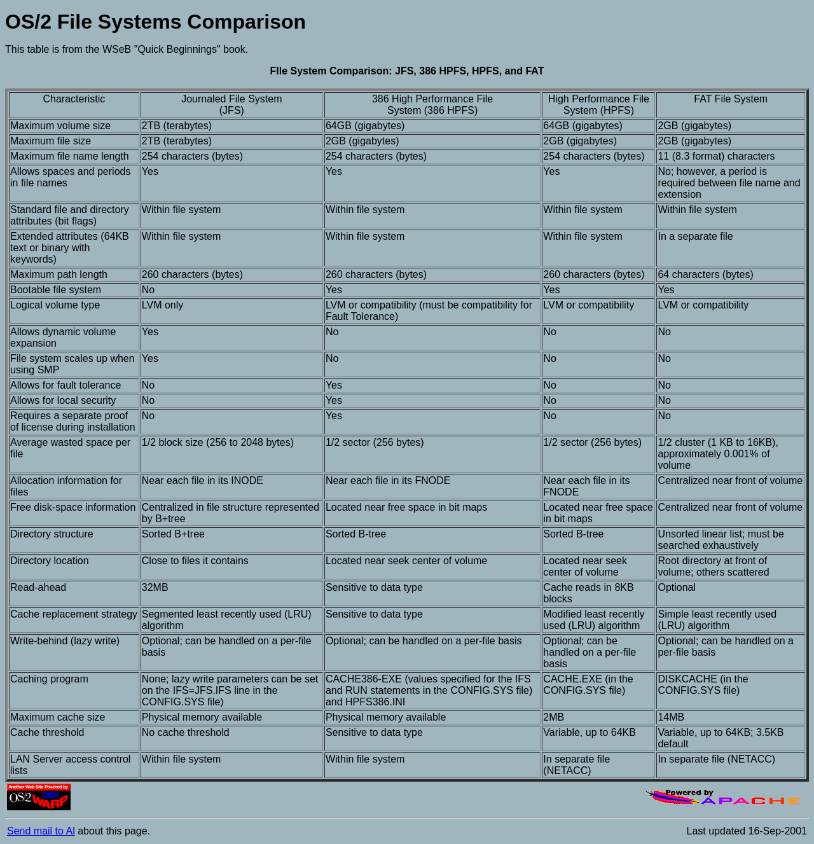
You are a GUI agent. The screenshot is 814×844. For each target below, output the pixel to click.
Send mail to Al (41, 831)
